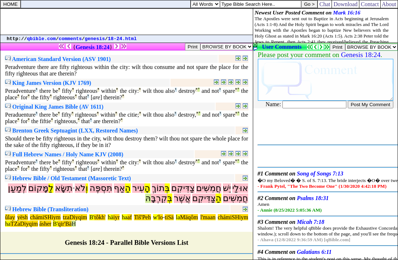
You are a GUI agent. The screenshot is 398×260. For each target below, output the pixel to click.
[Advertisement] (126, 21)
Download (345, 4)
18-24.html (122, 39)
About (389, 4)
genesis (95, 39)
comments (70, 39)
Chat (325, 4)
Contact (369, 4)
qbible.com (41, 39)
